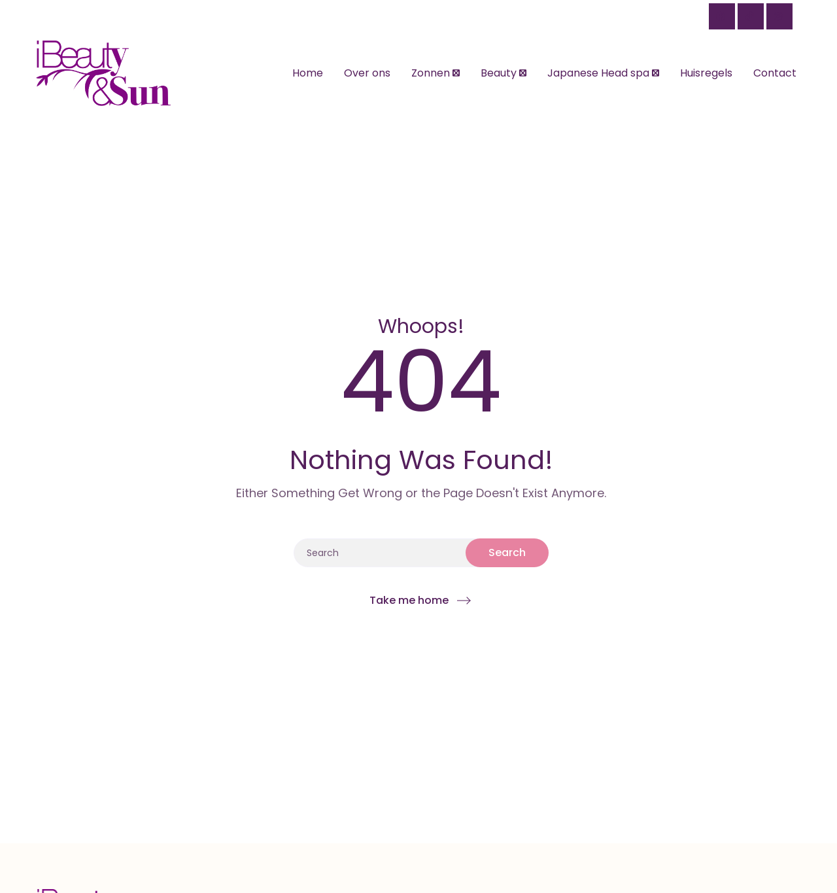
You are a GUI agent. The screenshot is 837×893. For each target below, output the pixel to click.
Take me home (409, 600)
